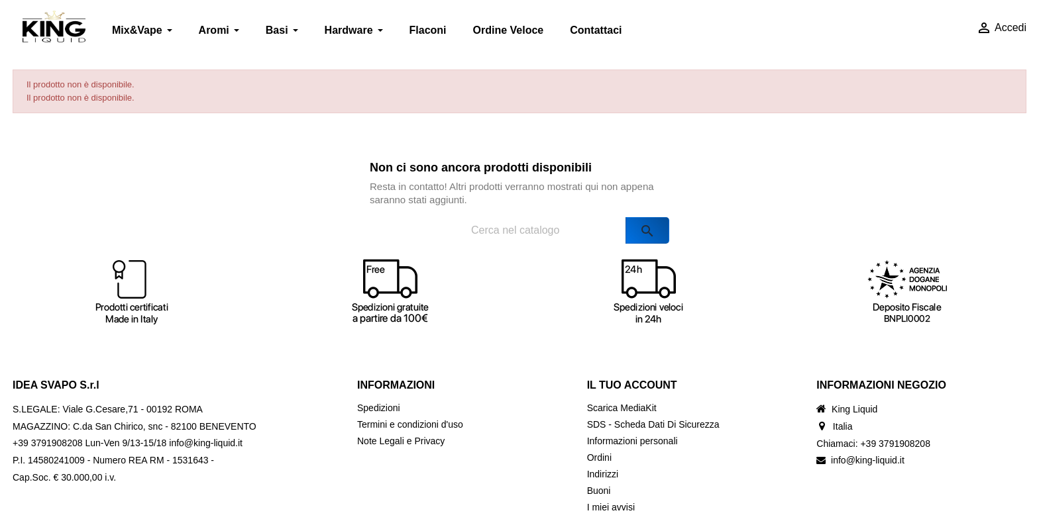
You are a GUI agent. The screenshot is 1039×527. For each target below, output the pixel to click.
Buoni (599, 490)
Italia (843, 426)
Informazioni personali (632, 441)
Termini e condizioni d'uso (410, 424)
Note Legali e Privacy (401, 441)
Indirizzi (602, 474)
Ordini (599, 457)
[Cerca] (557, 230)
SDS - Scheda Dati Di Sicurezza (653, 424)
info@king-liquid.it (867, 460)
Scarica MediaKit (622, 408)
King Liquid (854, 409)
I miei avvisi (611, 507)
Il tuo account (632, 385)
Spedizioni (378, 408)
